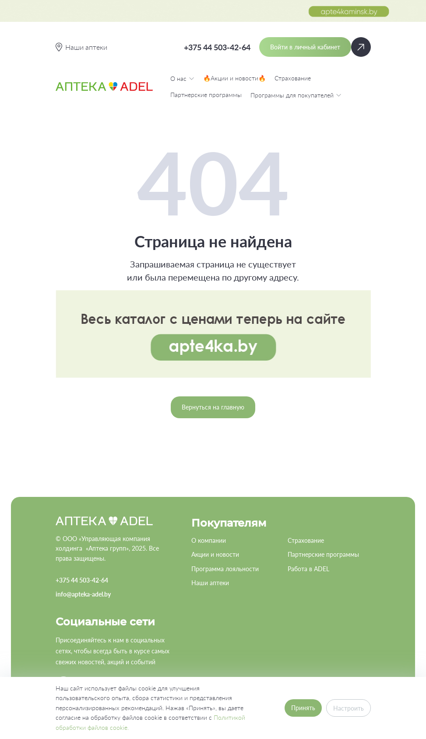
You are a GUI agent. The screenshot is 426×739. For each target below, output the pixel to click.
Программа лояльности (225, 568)
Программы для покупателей (296, 95)
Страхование (293, 78)
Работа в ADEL (308, 568)
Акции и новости (215, 554)
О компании (208, 540)
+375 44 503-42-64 (217, 47)
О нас (182, 78)
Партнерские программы (206, 94)
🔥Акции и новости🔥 (234, 78)
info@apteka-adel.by (83, 594)
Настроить (348, 708)
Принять (303, 707)
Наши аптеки (210, 582)
